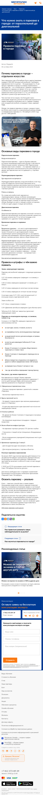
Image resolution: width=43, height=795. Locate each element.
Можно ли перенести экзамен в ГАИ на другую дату (20, 581)
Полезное (5, 694)
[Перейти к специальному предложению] (21, 132)
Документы (6, 698)
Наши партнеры (7, 684)
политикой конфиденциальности (12, 667)
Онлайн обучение (7, 708)
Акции (4, 701)
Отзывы (4, 712)
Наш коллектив (7, 691)
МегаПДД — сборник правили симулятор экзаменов (14, 743)
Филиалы (5, 715)
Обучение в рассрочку (9, 705)
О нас (3, 680)
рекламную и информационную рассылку (27, 665)
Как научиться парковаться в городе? (14, 258)
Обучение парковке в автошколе (13, 508)
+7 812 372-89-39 (9, 612)
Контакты (5, 718)
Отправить (10, 660)
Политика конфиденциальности (12, 725)
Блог (3, 687)
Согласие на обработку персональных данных (17, 729)
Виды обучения (7, 673)
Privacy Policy (30, 792)
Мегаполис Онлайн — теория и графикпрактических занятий (17, 738)
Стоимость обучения (9, 677)
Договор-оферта (7, 722)
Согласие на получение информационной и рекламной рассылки (20, 733)
